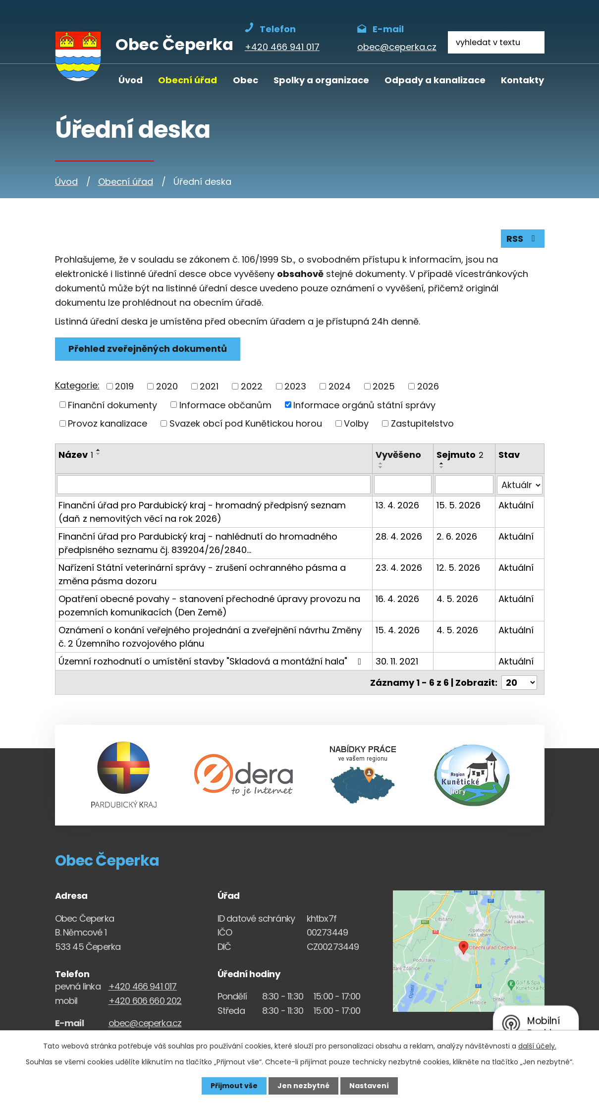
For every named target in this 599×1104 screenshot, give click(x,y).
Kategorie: (77, 385)
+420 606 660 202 (145, 1000)
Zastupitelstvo (422, 423)
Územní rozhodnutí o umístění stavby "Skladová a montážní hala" (212, 661)
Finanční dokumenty (112, 404)
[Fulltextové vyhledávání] (496, 42)
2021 (209, 386)
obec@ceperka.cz (145, 1022)
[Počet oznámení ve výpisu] (519, 681)
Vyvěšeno (398, 454)
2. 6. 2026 (456, 536)
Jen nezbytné (303, 1086)
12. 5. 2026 (458, 567)
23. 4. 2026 (399, 567)
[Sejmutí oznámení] (464, 484)
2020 (167, 386)
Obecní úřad (187, 80)
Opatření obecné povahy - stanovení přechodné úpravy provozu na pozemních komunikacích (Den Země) (209, 605)
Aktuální (516, 504)
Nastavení (369, 1086)
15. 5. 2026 (458, 504)
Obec (245, 80)
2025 (384, 386)
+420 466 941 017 (143, 986)
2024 (339, 386)
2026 (428, 386)
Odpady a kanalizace (435, 80)
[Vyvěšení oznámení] (403, 484)
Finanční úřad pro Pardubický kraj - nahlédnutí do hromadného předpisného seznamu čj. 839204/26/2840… (197, 542)
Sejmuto (460, 454)
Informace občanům (225, 404)
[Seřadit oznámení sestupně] (98, 454)
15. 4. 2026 (398, 629)
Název (75, 454)
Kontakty (522, 80)
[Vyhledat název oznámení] (214, 484)
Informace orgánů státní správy (364, 404)
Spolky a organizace (321, 80)
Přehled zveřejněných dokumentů (147, 348)
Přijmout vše (234, 1086)
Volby (356, 423)
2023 (295, 386)
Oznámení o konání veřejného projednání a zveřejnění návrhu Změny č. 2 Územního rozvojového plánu (210, 636)
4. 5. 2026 (457, 598)
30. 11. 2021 (397, 661)
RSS (522, 238)
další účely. (537, 1046)
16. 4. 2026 (397, 598)
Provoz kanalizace (107, 423)
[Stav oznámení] (520, 484)
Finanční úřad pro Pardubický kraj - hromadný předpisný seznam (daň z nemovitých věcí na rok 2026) (202, 511)
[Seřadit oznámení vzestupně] (98, 450)
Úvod (130, 80)
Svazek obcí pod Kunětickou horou (245, 423)
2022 (252, 386)
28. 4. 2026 (399, 536)
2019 (124, 386)
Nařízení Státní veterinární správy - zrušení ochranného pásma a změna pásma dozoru (202, 574)
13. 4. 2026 (397, 504)
